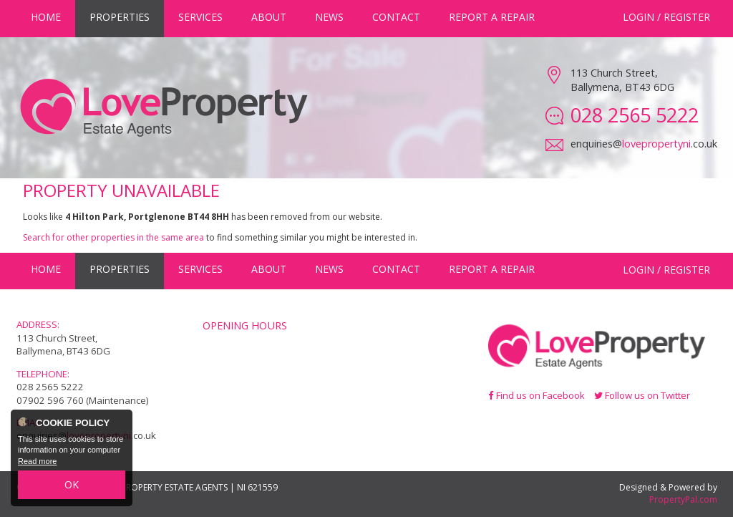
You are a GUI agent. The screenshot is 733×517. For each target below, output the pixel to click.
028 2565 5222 (50, 386)
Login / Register (666, 17)
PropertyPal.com (683, 499)
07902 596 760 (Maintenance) (82, 400)
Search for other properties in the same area (113, 237)
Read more (37, 461)
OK (71, 484)
